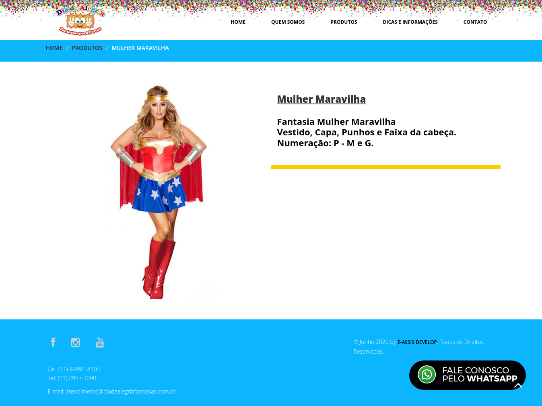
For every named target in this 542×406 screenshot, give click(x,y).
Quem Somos (288, 22)
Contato (475, 22)
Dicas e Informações (410, 22)
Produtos (343, 22)
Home (238, 22)
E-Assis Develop (417, 342)
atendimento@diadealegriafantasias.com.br (121, 391)
